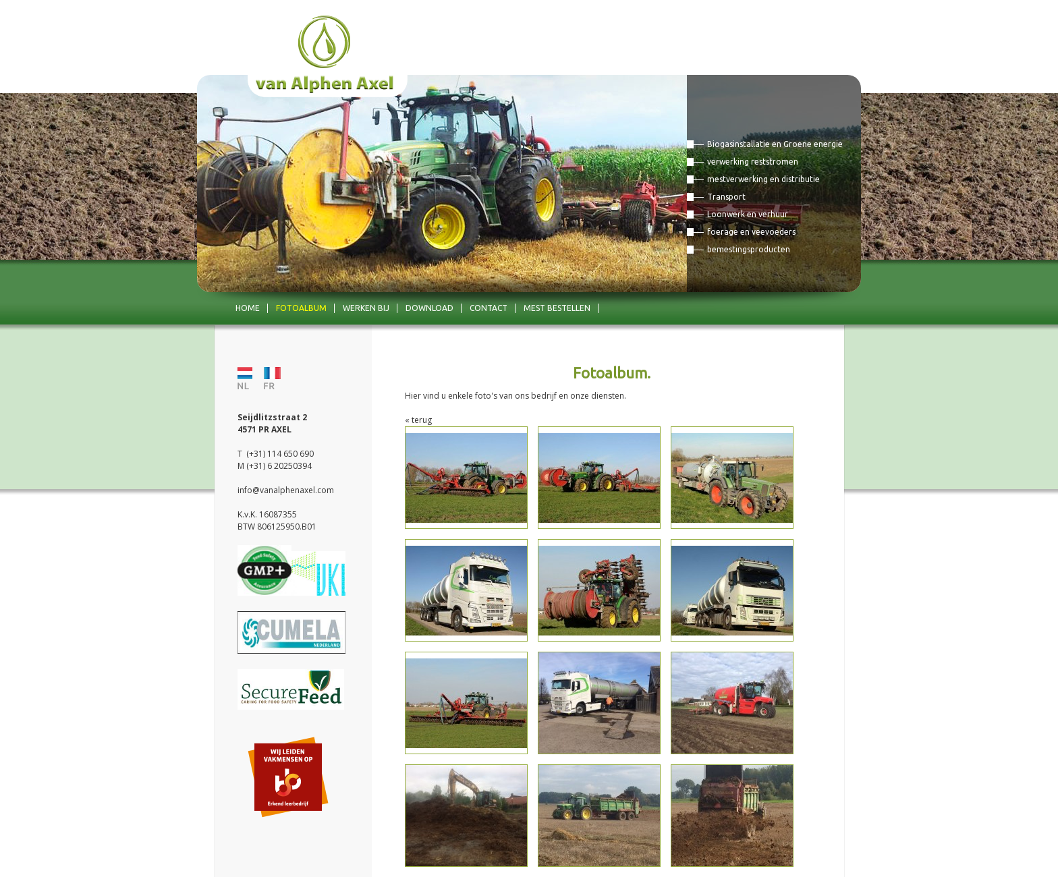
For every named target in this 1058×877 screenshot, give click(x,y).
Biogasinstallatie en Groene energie (775, 144)
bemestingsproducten (748, 249)
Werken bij (366, 308)
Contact (488, 308)
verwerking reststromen (752, 161)
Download (429, 308)
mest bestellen (557, 308)
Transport (726, 196)
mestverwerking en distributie (763, 179)
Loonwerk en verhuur (747, 214)
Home (247, 308)
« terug (418, 420)
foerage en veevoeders (751, 231)
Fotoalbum (301, 308)
